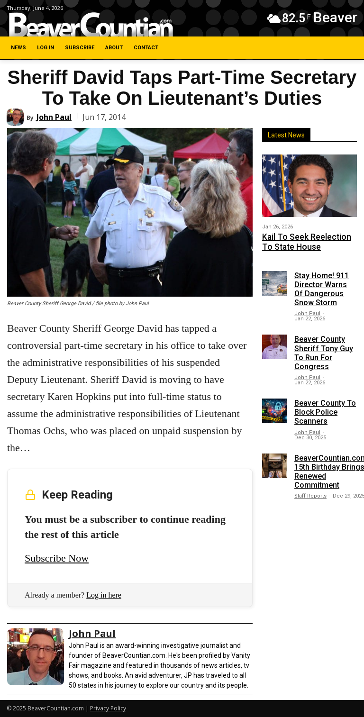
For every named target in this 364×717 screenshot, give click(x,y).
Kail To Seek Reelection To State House (302, 240)
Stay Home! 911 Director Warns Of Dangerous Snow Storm (321, 285)
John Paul (54, 117)
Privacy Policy (108, 708)
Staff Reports (310, 492)
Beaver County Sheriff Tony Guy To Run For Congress (323, 349)
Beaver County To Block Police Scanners (325, 408)
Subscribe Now (57, 558)
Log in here (103, 595)
